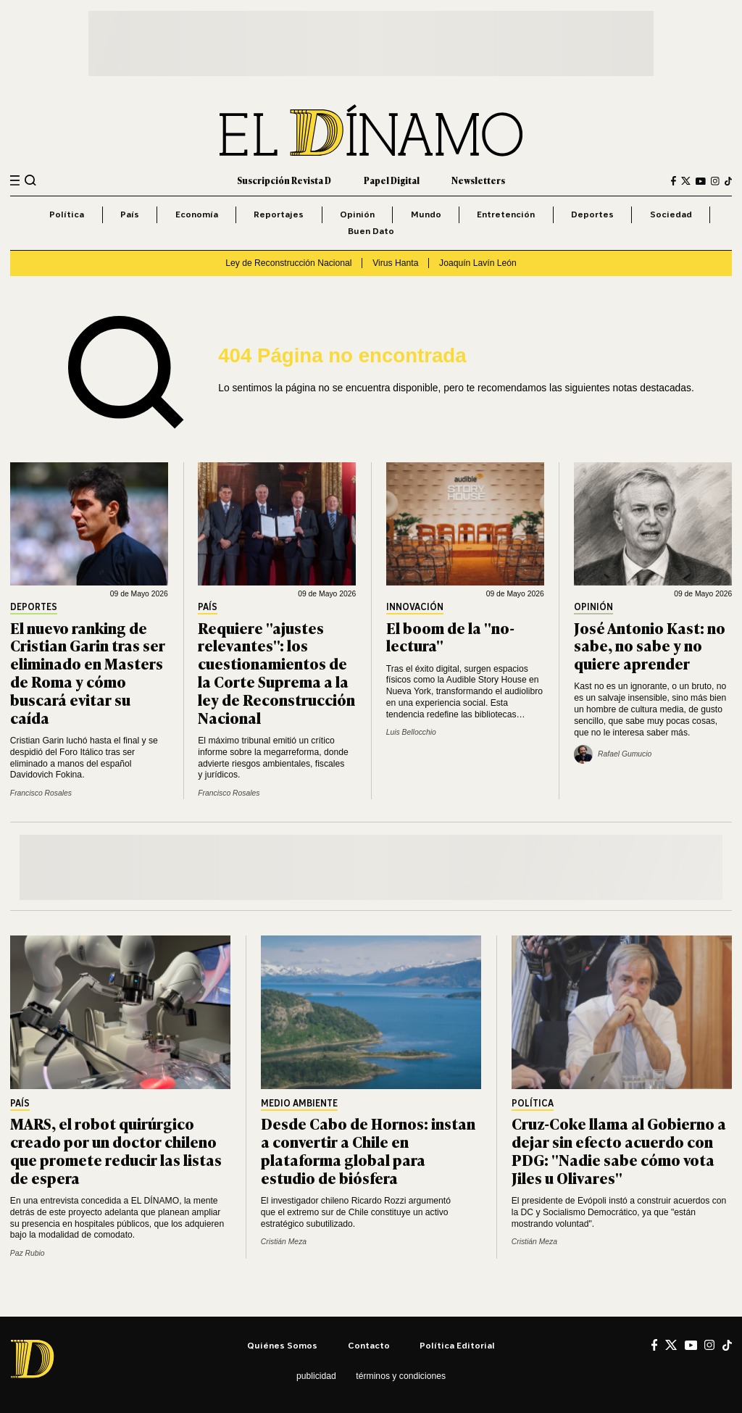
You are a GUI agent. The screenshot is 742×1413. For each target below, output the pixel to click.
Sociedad (671, 214)
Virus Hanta (395, 263)
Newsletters (478, 180)
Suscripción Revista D (284, 180)
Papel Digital (392, 180)
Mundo (426, 214)
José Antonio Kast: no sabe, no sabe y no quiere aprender (649, 645)
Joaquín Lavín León (478, 263)
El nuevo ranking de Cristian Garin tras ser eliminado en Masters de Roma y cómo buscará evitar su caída (87, 672)
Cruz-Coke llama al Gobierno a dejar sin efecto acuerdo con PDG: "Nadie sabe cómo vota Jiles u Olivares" (619, 1150)
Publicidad (316, 1376)
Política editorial (457, 1345)
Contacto (369, 1345)
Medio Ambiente (299, 1104)
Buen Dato (371, 230)
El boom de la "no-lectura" (450, 636)
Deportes (592, 214)
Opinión (357, 214)
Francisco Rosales (41, 793)
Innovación (414, 607)
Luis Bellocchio (411, 732)
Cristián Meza (284, 1242)
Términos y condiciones (401, 1376)
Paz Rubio (27, 1253)
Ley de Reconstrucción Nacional (288, 263)
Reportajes (279, 214)
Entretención (506, 214)
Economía (196, 214)
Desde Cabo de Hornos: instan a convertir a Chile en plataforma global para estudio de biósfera (368, 1150)
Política (66, 214)
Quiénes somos (282, 1345)
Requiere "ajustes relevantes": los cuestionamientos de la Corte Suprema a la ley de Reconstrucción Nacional (276, 672)
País (129, 214)
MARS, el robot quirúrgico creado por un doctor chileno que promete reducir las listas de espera (116, 1150)
